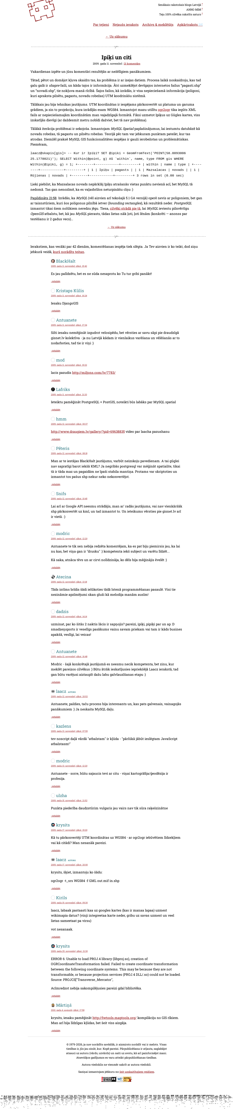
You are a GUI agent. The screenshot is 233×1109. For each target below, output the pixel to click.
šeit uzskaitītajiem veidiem (136, 1070)
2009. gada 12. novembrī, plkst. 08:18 (69, 451)
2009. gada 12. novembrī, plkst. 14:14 (69, 614)
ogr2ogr (164, 109)
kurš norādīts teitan (68, 250)
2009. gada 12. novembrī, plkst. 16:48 (69, 654)
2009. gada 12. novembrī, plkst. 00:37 (69, 422)
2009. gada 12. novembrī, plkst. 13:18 (69, 580)
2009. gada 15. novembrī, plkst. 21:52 (69, 798)
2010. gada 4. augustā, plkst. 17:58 (67, 1008)
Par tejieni (101, 24)
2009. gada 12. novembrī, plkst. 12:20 (69, 536)
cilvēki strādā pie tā (125, 207)
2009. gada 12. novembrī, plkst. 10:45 (69, 496)
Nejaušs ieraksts (126, 24)
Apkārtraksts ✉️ (190, 24)
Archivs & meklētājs (158, 24)
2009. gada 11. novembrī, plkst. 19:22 (69, 363)
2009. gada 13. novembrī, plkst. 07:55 (69, 729)
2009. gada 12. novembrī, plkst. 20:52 (69, 694)
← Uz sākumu (116, 36)
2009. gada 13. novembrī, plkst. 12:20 (69, 764)
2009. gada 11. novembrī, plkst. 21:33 (69, 392)
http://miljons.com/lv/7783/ (94, 371)
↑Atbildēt (55, 279)
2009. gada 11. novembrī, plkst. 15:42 (69, 264)
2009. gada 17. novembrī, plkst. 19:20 (69, 828)
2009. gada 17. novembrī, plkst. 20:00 (69, 863)
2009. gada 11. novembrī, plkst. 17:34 (69, 323)
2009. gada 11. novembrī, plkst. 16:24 (69, 293)
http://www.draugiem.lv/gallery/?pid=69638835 (88, 430)
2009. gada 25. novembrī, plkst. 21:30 (69, 949)
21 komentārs (132, 63)
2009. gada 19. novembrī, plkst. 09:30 (69, 901)
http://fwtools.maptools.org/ (114, 1016)
